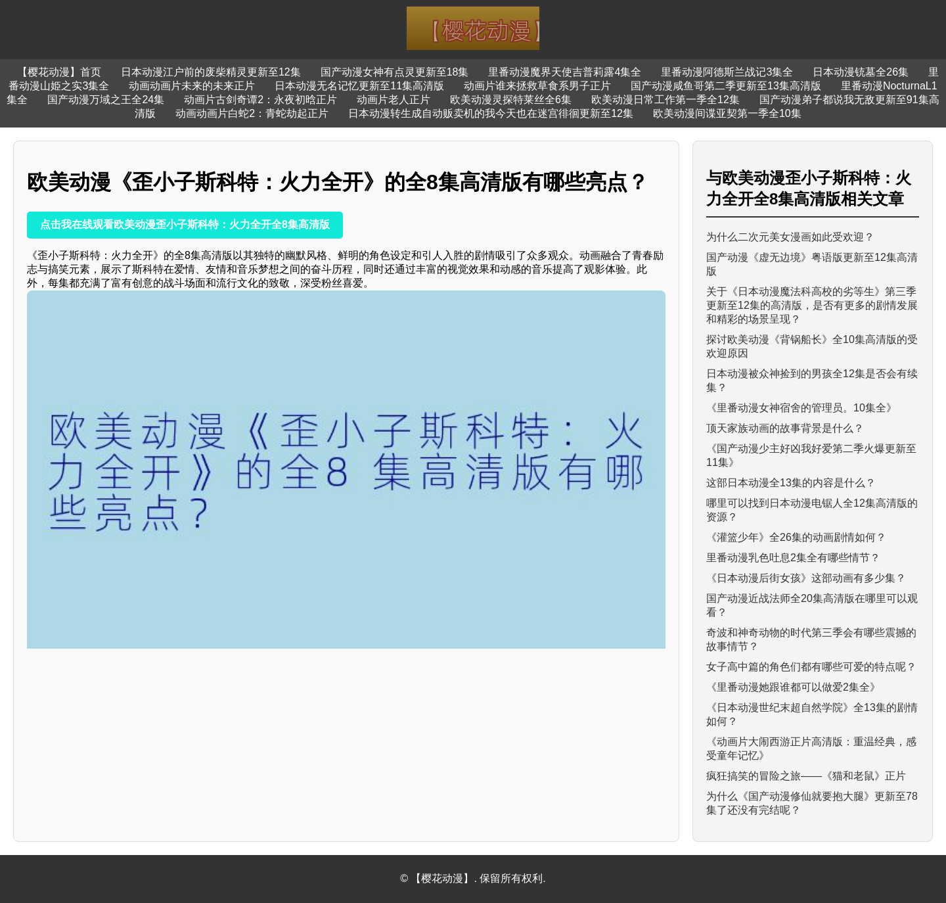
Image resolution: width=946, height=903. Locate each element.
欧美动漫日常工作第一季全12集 (665, 99)
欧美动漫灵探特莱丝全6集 (511, 99)
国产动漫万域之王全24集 (105, 99)
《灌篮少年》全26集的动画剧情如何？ (796, 537)
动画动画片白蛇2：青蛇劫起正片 (251, 113)
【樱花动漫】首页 (59, 72)
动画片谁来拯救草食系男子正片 (537, 85)
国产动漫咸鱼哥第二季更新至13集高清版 (726, 85)
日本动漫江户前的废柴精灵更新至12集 (211, 72)
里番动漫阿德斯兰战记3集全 (727, 72)
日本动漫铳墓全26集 (861, 72)
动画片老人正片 (393, 99)
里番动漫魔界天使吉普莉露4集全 (564, 72)
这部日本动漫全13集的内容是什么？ (791, 482)
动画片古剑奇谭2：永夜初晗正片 (260, 99)
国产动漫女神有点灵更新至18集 (395, 72)
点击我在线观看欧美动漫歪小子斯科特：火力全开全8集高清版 (185, 224)
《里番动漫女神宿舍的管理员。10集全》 (801, 407)
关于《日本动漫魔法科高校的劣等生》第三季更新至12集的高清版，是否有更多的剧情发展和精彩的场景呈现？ (812, 305)
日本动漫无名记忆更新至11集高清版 (359, 85)
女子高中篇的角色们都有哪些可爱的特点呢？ (811, 666)
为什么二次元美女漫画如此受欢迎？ (790, 237)
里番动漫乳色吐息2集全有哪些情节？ (793, 557)
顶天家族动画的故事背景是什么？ (785, 428)
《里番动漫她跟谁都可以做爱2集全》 (793, 687)
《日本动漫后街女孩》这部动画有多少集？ (806, 578)
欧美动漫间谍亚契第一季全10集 (727, 113)
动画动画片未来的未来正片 (192, 85)
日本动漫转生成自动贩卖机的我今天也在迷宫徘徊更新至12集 (490, 113)
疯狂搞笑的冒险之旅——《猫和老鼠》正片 (806, 775)
